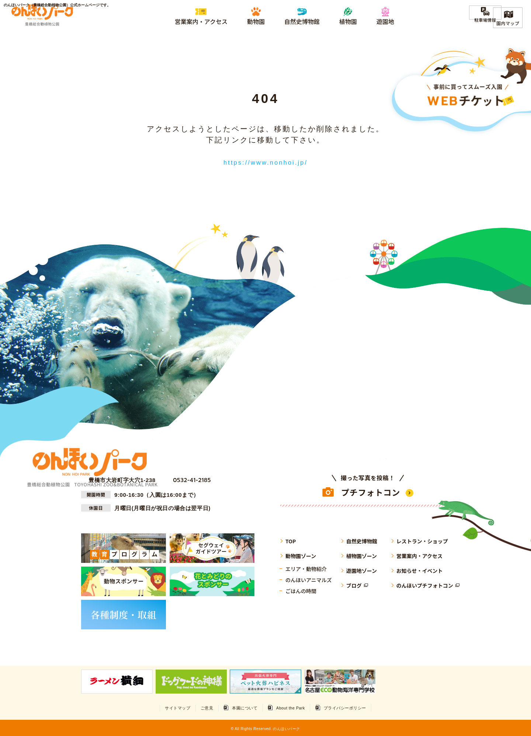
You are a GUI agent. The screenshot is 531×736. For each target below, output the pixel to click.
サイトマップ (162, 707)
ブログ (354, 584)
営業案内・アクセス (419, 555)
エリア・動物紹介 (306, 568)
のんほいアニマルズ (308, 579)
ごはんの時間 (300, 590)
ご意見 (198, 707)
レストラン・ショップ (422, 540)
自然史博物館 (361, 540)
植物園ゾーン (361, 555)
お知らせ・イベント (419, 570)
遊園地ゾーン (361, 570)
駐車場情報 (475, 23)
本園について (243, 707)
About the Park (296, 707)
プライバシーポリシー (359, 707)
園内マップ (507, 23)
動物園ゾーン (300, 555)
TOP (290, 540)
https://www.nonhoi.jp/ (266, 162)
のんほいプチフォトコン (424, 584)
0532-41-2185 (189, 479)
